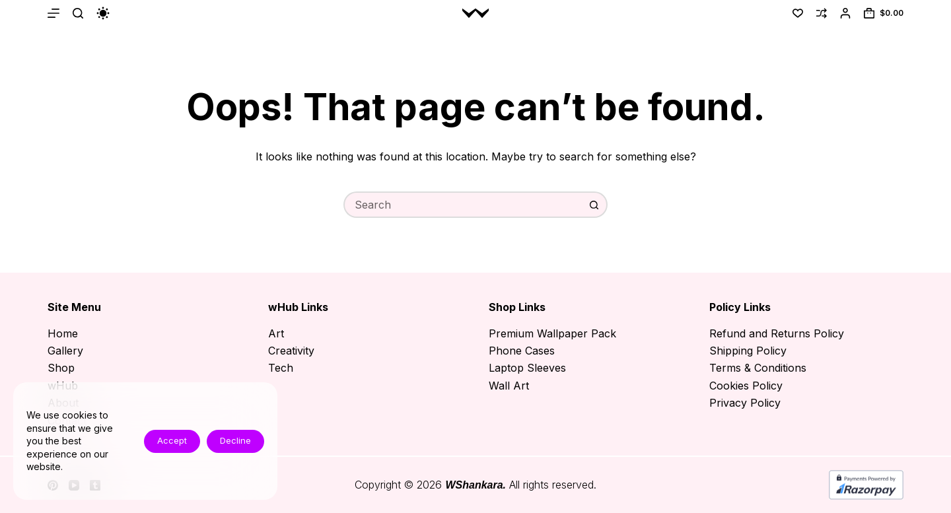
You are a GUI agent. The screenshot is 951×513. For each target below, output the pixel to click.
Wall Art (509, 385)
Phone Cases (522, 350)
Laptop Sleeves (527, 367)
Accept (172, 440)
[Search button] (594, 204)
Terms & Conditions (757, 367)
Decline (235, 440)
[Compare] (821, 13)
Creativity (291, 350)
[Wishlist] (797, 13)
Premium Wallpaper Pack (552, 333)
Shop (61, 367)
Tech (280, 367)
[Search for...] (462, 204)
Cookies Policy (746, 385)
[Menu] (53, 13)
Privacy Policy (745, 402)
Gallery (65, 350)
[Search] (78, 13)
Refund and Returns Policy (776, 333)
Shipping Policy (748, 350)
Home (63, 333)
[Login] (845, 13)
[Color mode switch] (103, 13)
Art (276, 333)
